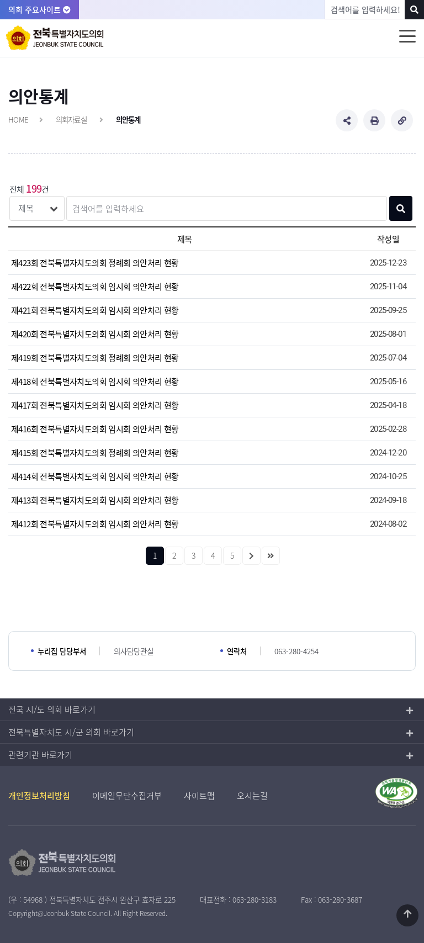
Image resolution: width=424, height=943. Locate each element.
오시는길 (252, 796)
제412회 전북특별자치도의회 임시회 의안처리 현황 (95, 524)
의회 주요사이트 (39, 9)
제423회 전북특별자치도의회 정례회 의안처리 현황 (95, 263)
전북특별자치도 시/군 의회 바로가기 (71, 732)
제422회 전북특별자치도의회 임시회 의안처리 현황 (95, 286)
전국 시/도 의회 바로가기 (52, 709)
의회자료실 (71, 119)
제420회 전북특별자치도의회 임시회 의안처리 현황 (95, 334)
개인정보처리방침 (39, 796)
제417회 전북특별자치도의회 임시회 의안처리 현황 (95, 405)
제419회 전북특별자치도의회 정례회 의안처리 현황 (95, 358)
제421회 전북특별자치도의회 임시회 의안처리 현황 (95, 310)
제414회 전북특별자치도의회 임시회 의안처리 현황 (95, 476)
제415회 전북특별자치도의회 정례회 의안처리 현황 (95, 453)
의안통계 (128, 119)
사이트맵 (199, 796)
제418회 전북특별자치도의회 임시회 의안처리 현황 (95, 381)
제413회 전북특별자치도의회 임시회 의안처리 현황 (95, 500)
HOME (18, 119)
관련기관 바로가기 (40, 755)
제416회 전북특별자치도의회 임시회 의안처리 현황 (95, 429)
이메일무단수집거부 (127, 796)
